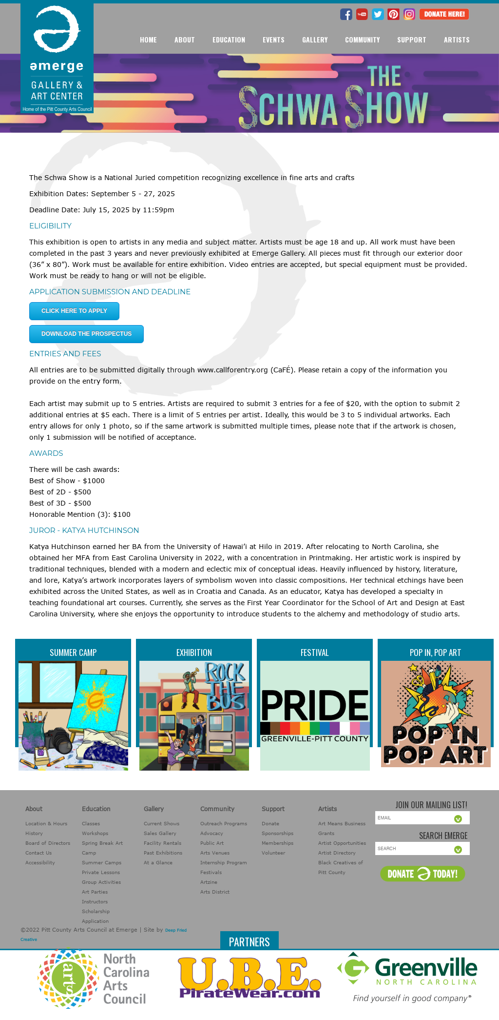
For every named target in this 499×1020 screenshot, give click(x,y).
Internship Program (223, 862)
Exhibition (194, 652)
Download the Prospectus (86, 333)
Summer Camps (101, 862)
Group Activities (101, 882)
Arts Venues (215, 853)
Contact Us (38, 853)
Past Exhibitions (163, 853)
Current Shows (161, 823)
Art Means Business (341, 823)
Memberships (277, 843)
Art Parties (95, 892)
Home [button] (148, 39)
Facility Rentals (162, 843)
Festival (315, 652)
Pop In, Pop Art (435, 652)
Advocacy (211, 833)
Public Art (212, 843)
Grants (326, 833)
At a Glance (158, 862)
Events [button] (274, 39)
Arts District (215, 892)
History (34, 833)
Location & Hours (46, 823)
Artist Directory (337, 853)
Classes (91, 823)
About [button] (184, 39)
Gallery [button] (314, 39)
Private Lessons (101, 872)
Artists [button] (457, 39)
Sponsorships (277, 833)
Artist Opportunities (342, 843)
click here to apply (74, 310)
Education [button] (228, 39)
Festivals (211, 872)
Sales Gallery (160, 833)
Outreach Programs (223, 823)
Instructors (95, 901)
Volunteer (273, 853)
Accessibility (40, 862)
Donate (270, 823)
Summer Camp (73, 652)
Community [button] (362, 39)
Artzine (208, 882)
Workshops (95, 833)
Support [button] (411, 39)
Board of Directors (47, 843)
